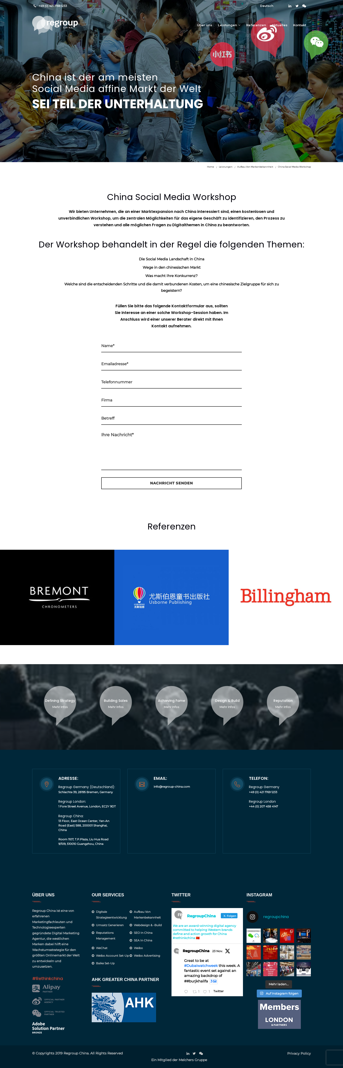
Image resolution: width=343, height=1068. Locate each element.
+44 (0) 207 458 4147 (263, 806)
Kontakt (299, 25)
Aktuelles (280, 25)
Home (210, 166)
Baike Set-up (105, 963)
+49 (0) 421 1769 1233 (53, 6)
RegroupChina (196, 951)
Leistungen (227, 25)
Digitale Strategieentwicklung (111, 914)
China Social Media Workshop (294, 166)
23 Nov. (217, 951)
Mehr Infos (60, 707)
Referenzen (256, 25)
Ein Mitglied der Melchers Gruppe (179, 1060)
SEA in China (143, 940)
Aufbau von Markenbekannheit (255, 166)
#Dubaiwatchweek (201, 965)
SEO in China (143, 932)
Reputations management (105, 935)
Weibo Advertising (147, 955)
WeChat (101, 948)
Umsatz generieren (110, 925)
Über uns (204, 25)
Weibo (138, 948)
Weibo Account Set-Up (112, 955)
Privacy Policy (299, 1053)
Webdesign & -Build (148, 925)
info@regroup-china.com (172, 786)
